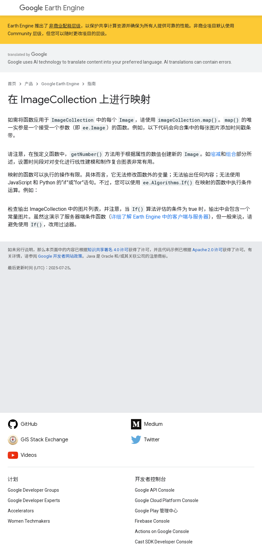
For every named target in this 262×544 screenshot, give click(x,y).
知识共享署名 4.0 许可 (107, 249)
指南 (91, 83)
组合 (231, 154)
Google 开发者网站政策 (60, 256)
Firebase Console (152, 521)
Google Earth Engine (60, 83)
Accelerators (21, 510)
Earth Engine (52, 8)
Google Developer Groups (33, 490)
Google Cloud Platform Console (166, 500)
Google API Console (155, 490)
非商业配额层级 (65, 25)
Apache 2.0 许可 (207, 249)
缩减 (215, 154)
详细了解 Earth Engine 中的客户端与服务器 (159, 217)
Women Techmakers (29, 521)
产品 (29, 83)
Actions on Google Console (162, 531)
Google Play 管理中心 (156, 510)
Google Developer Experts (34, 500)
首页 (12, 83)
